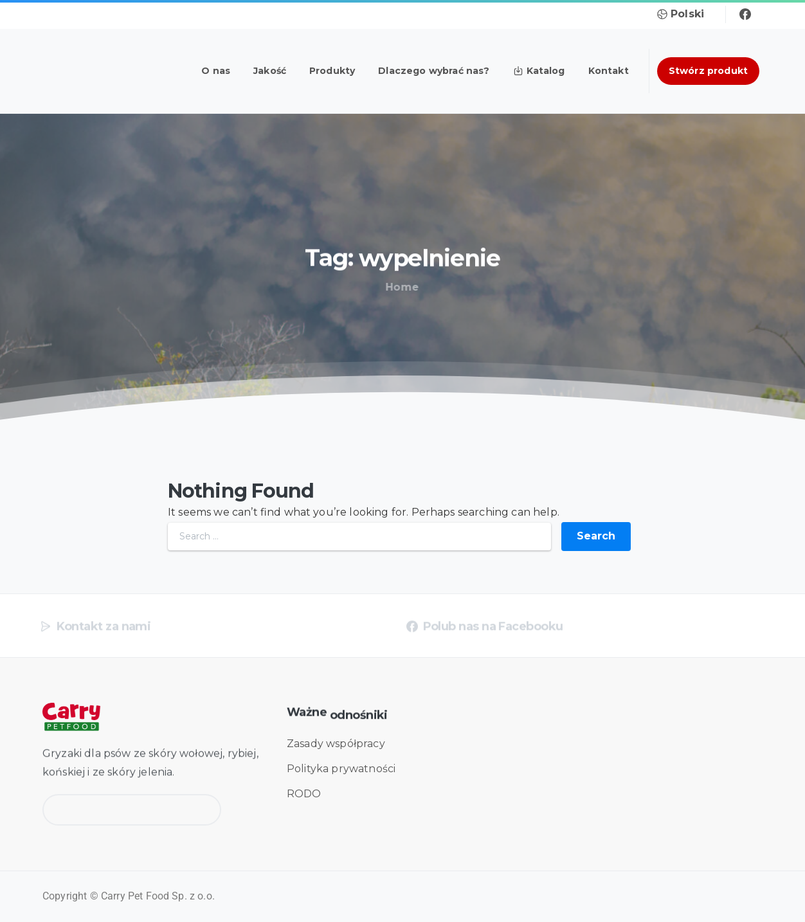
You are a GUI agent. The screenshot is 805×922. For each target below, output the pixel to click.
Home (399, 287)
